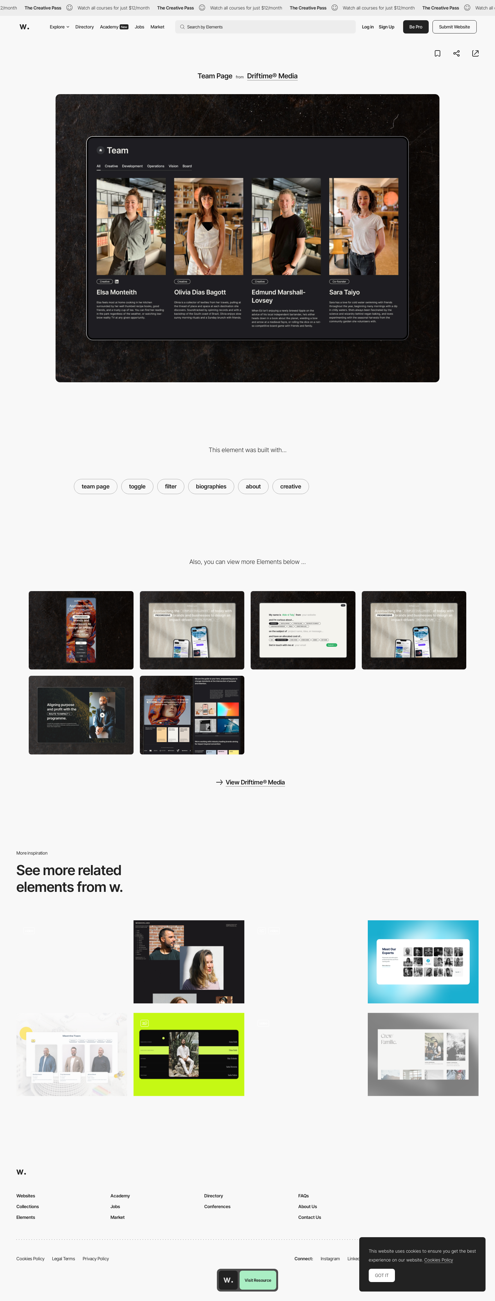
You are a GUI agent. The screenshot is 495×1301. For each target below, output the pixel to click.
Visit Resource (258, 1280)
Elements (25, 1217)
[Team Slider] (306, 1054)
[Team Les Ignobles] (306, 961)
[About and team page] (71, 961)
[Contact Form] (303, 630)
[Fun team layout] (71, 1054)
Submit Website (454, 26)
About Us (307, 1206)
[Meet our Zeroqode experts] (423, 961)
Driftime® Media (272, 75)
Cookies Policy (30, 1258)
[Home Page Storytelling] (192, 715)
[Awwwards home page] (228, 1280)
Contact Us (309, 1217)
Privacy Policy (96, 1258)
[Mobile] (81, 630)
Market (157, 26)
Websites (25, 1195)
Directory (84, 26)
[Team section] (189, 1054)
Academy (114, 26)
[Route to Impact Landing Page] (81, 715)
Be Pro (415, 26)
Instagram (330, 1258)
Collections (27, 1206)
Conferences (217, 1206)
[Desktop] (192, 630)
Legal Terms (63, 1258)
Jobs (139, 26)
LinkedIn (356, 1258)
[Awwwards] (24, 26)
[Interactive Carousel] (414, 630)
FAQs (303, 1195)
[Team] (423, 1054)
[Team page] (189, 961)
